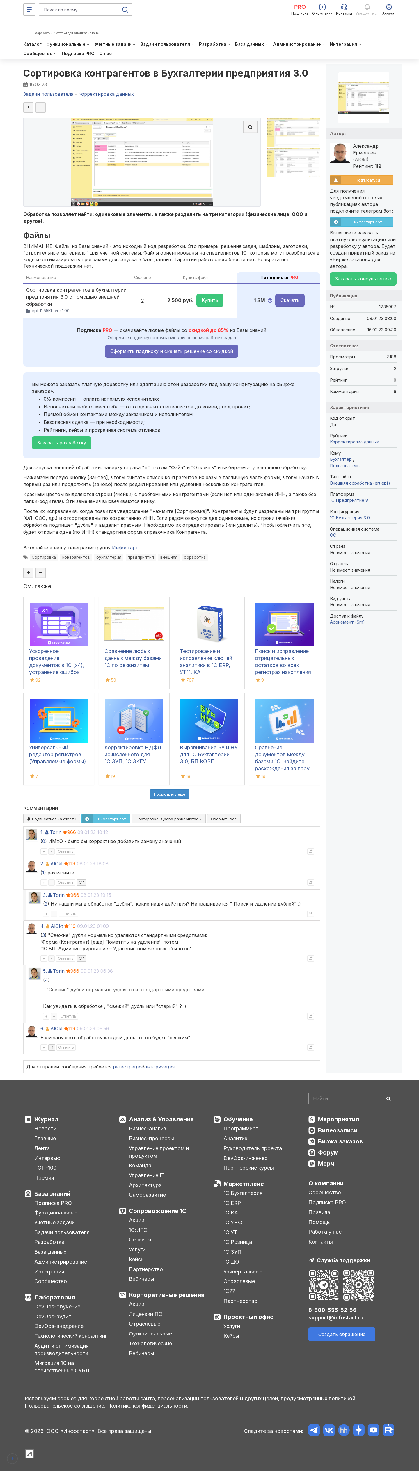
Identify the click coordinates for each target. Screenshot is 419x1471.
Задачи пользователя (62, 1232)
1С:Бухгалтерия (242, 1193)
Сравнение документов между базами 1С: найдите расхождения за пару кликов (282, 761)
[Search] (351, 1098)
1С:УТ (230, 1232)
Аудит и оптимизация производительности (61, 1349)
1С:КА (230, 1212)
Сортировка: (169, 819)
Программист (240, 1128)
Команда (140, 1165)
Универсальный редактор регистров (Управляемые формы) (57, 754)
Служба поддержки (343, 1260)
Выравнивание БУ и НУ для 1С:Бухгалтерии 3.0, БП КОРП (209, 754)
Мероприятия (338, 1119)
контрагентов (76, 557)
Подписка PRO (53, 1203)
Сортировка (44, 557)
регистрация (128, 1067)
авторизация (159, 1067)
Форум (328, 1152)
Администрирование (60, 1262)
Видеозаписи (337, 1130)
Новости (45, 1128)
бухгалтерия (108, 557)
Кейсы (137, 1259)
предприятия (141, 557)
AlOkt (56, 864)
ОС (333, 535)
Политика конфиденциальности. (148, 1406)
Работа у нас (325, 1232)
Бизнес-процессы (151, 1138)
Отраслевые (144, 1324)
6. (42, 1028)
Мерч (326, 1163)
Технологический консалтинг (70, 1336)
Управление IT (147, 1175)
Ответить (66, 851)
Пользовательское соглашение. (65, 1406)
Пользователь (345, 465)
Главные (45, 1138)
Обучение (238, 1119)
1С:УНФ (232, 1222)
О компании (326, 1183)
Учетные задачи (54, 1222)
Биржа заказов (340, 1141)
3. (45, 895)
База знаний (52, 1193)
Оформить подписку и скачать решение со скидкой (171, 351)
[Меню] (29, 9)
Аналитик (235, 1138)
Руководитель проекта (252, 1148)
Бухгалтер (341, 459)
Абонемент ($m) (347, 622)
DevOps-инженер (245, 1158)
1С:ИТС (138, 1230)
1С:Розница (237, 1242)
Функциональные (55, 1212)
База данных (50, 1252)
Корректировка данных (354, 441)
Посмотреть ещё (169, 794)
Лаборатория (54, 1297)
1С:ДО (231, 1262)
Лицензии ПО (146, 1314)
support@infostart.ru (335, 1318)
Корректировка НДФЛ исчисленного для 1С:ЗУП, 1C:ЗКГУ (132, 754)
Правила (319, 1212)
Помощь (319, 1222)
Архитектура (145, 1185)
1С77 (229, 1291)
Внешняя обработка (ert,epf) (360, 483)
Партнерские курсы (248, 1168)
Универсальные (242, 1272)
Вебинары (141, 1279)
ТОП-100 (45, 1168)
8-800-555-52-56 (332, 1310)
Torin (55, 832)
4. (42, 926)
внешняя (168, 557)
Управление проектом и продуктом (159, 1152)
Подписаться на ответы (51, 819)
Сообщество (50, 1281)
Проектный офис (248, 1316)
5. (45, 971)
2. (42, 864)
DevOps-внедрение (59, 1326)
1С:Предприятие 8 (349, 500)
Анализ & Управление (161, 1119)
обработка (195, 557)
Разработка (49, 1242)
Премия (44, 1178)
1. (42, 832)
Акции (136, 1220)
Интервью (47, 1158)
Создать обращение (341, 1334)
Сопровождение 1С (158, 1210)
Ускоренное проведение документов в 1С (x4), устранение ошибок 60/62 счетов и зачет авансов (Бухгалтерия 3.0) (57, 672)
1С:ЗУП (232, 1252)
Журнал (46, 1119)
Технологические (150, 1343)
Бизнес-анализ (147, 1128)
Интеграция (49, 1272)
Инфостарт (125, 548)
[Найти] (388, 1098)
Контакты (320, 1242)
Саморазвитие (147, 1195)
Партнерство (146, 1269)
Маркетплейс (243, 1183)
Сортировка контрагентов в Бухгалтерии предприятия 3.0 (165, 73)
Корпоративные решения (167, 1295)
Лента (42, 1148)
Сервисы (140, 1240)
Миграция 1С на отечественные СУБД (62, 1367)
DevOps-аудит (52, 1316)
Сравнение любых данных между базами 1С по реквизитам (133, 658)
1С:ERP (232, 1203)
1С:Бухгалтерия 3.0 (350, 517)
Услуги (137, 1249)
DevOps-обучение (57, 1306)
